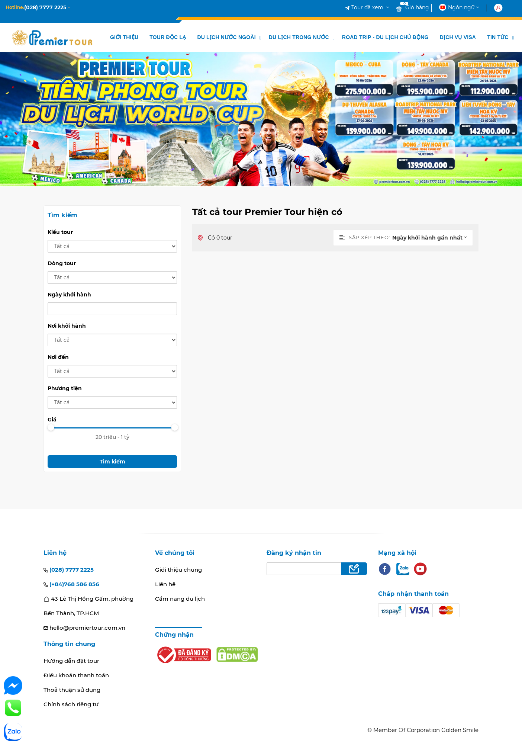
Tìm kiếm (112, 461)
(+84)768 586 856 (71, 584)
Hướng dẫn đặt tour (71, 660)
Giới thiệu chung (178, 569)
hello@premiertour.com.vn (84, 627)
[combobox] (432, 237)
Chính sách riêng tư (71, 704)
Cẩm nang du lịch (180, 598)
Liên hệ (165, 584)
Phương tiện (65, 388)
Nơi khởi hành (67, 325)
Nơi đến (58, 357)
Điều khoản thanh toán (76, 675)
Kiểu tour (60, 232)
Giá (52, 419)
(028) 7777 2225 (69, 569)
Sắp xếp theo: (364, 237)
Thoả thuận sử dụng (72, 689)
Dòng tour (62, 263)
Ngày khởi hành (69, 294)
